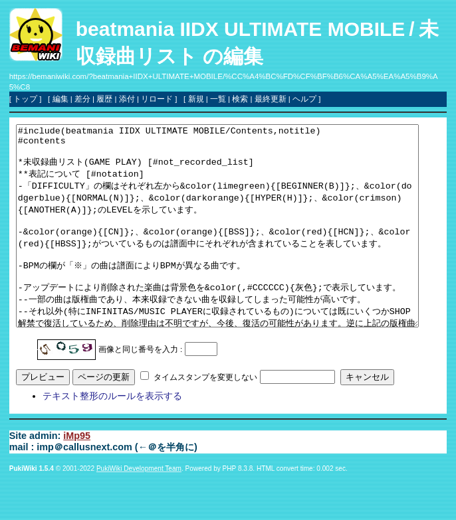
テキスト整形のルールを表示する (112, 435)
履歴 (104, 99)
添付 (127, 99)
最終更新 (270, 99)
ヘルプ (304, 99)
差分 (82, 99)
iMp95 (76, 475)
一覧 (218, 99)
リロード (157, 99)
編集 (60, 99)
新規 (196, 99)
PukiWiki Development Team (138, 508)
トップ (25, 99)
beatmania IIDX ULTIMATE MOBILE (240, 29)
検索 (240, 99)
